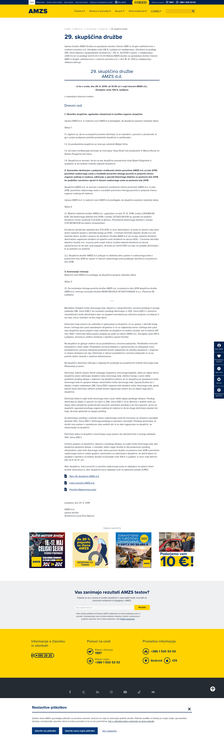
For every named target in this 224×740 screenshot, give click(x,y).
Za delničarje (93, 29)
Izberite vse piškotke (45, 730)
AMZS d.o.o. (79, 29)
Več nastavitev (109, 730)
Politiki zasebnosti (127, 619)
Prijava (142, 607)
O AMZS (68, 29)
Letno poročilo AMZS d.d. (82, 482)
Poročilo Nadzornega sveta (82, 489)
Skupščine (105, 29)
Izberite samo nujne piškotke (80, 730)
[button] (193, 11)
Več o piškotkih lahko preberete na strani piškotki (131, 721)
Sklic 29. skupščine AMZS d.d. (84, 476)
